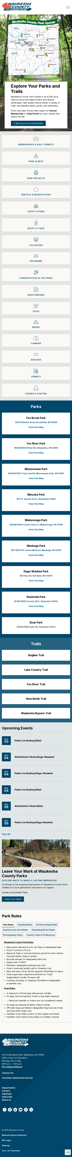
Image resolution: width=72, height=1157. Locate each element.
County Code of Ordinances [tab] (41, 935)
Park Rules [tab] (8, 924)
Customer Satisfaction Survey (17, 1078)
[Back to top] (68, 1152)
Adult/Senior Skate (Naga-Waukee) (34, 757)
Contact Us (7, 1073)
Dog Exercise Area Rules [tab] (15, 930)
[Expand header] (68, 7)
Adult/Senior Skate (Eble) (29, 806)
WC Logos (6, 1140)
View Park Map (36, 427)
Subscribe (7, 1097)
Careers (6, 1091)
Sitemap (6, 1145)
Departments (8, 1088)
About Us (6, 1100)
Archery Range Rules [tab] (46, 924)
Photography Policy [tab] (13, 935)
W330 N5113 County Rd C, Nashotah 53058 (36, 601)
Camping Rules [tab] (24, 924)
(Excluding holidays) (12, 1067)
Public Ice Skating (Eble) (28, 740)
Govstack (15, 1151)
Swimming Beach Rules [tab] (43, 930)
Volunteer (7, 1094)
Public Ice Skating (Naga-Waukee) (34, 773)
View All (6, 834)
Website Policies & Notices (14, 1135)
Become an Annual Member (28, 123)
